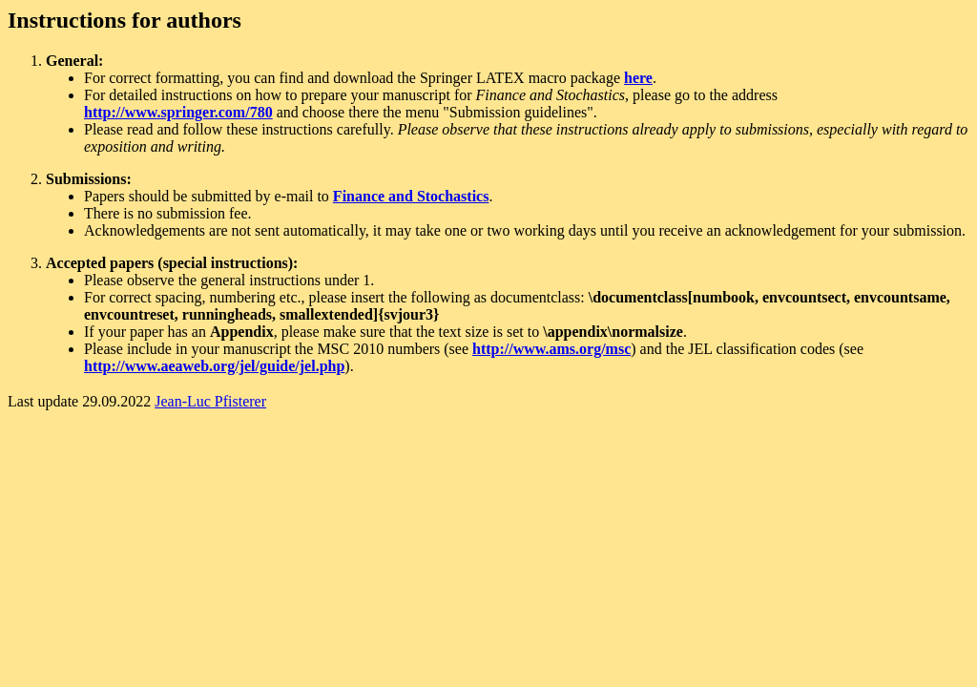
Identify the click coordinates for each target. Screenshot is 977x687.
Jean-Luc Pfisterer (210, 401)
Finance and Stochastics (411, 196)
